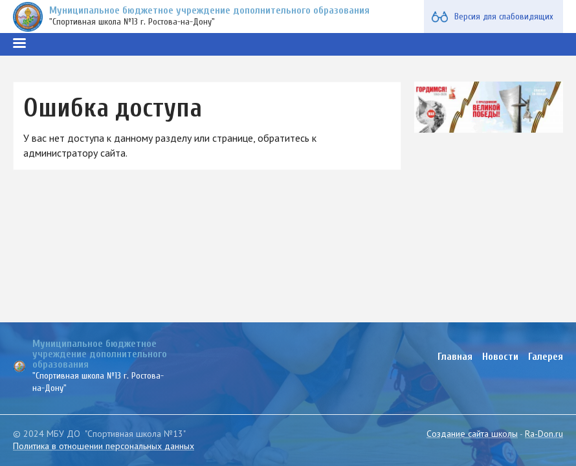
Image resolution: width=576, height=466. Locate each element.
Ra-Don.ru (544, 433)
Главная (455, 356)
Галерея (545, 356)
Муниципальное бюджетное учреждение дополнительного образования (209, 10)
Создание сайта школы (472, 433)
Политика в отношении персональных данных (103, 446)
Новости (500, 356)
